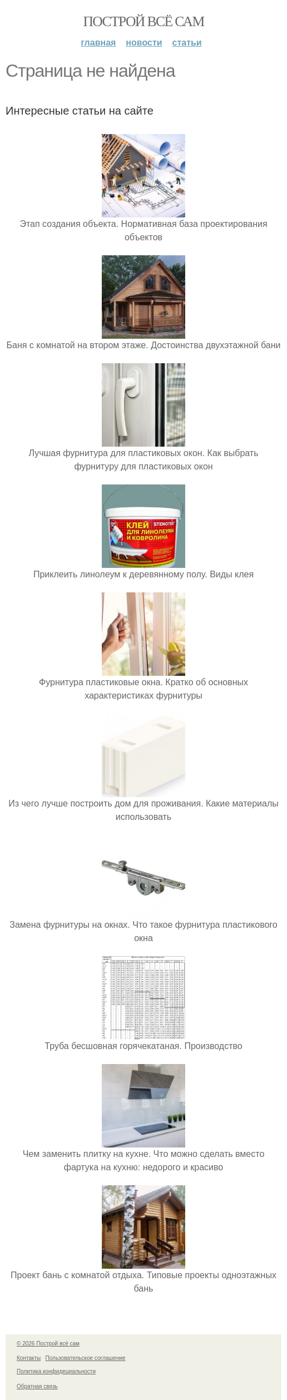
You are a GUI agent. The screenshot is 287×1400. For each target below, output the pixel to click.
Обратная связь (37, 1386)
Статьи (187, 42)
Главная (98, 42)
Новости (144, 42)
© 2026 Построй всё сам (48, 1343)
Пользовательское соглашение (86, 1358)
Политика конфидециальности (56, 1371)
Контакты (29, 1358)
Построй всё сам (143, 21)
